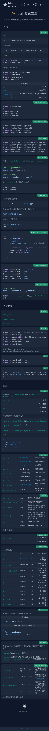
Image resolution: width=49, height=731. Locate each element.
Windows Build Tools (10, 94)
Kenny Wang (26, 729)
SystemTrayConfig (26, 485)
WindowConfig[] (25, 461)
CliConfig (23, 465)
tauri (9, 20)
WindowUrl (23, 559)
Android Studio (8, 98)
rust (4, 87)
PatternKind (24, 458)
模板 (39, 679)
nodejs (5, 90)
